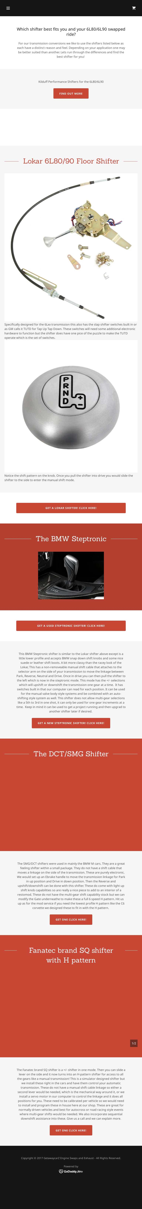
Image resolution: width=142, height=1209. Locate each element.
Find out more (71, 93)
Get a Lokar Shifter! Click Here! (71, 508)
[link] (134, 8)
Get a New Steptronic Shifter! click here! (71, 723)
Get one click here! (71, 919)
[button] (19, 8)
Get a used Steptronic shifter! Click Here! (71, 625)
